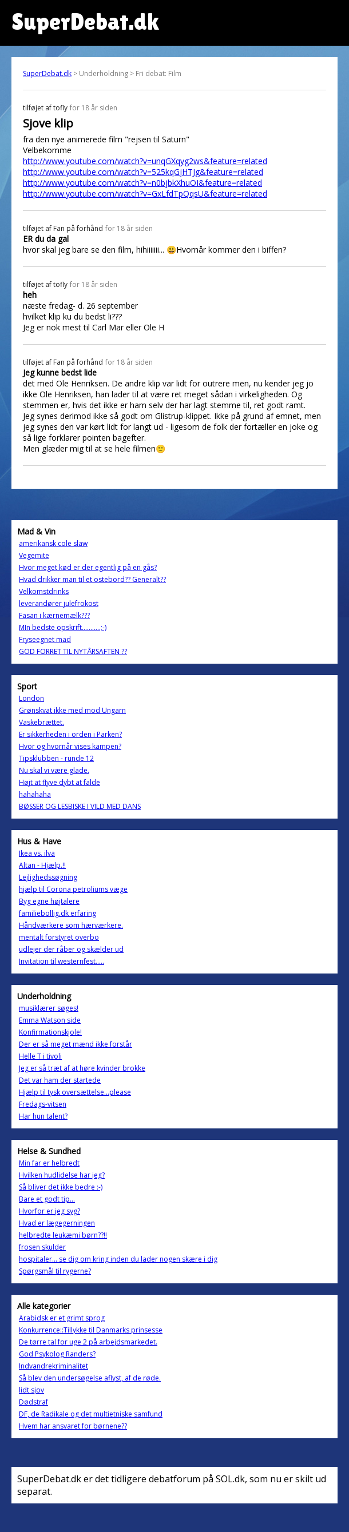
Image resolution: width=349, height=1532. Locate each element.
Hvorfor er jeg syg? (49, 1211)
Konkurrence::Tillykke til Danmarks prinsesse (90, 1330)
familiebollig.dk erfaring (57, 913)
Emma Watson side (50, 1020)
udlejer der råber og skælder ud (71, 949)
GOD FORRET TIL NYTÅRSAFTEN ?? (73, 651)
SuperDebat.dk (47, 73)
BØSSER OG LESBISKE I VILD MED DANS (80, 806)
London (31, 698)
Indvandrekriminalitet (53, 1366)
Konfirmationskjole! (50, 1032)
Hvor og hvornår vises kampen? (70, 746)
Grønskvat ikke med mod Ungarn (72, 710)
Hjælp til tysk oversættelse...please (75, 1092)
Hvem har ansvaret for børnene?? (73, 1426)
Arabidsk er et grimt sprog (62, 1318)
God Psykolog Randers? (57, 1354)
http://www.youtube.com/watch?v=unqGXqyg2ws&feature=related (145, 160)
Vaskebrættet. (41, 722)
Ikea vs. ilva (37, 853)
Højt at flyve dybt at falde (59, 782)
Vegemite (34, 555)
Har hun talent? (43, 1116)
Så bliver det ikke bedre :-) (60, 1187)
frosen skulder (42, 1247)
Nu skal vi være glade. (54, 770)
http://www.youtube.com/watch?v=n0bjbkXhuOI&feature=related (142, 182)
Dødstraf (33, 1402)
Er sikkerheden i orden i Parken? (70, 734)
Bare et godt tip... (47, 1199)
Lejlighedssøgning (48, 877)
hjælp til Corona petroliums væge (73, 889)
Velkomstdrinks (44, 591)
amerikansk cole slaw (53, 543)
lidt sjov (31, 1390)
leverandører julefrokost (58, 603)
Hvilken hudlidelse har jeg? (62, 1175)
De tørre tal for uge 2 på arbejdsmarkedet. (88, 1342)
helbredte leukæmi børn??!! (63, 1235)
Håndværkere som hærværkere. (71, 925)
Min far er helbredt (49, 1163)
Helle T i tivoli (40, 1056)
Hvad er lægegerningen (57, 1223)
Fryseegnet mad (45, 639)
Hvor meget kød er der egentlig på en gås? (88, 567)
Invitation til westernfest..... (61, 961)
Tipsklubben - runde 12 (56, 758)
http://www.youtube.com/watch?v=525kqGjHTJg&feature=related (143, 171)
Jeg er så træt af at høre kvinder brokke (82, 1068)
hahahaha (35, 794)
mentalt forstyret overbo (59, 937)
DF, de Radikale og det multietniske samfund (90, 1414)
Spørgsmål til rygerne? (55, 1271)
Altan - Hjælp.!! (42, 865)
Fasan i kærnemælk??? (54, 615)
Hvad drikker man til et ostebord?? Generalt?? (92, 579)
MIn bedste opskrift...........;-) (62, 627)
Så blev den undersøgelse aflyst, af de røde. (90, 1378)
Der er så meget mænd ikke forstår (75, 1044)
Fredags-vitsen (42, 1104)
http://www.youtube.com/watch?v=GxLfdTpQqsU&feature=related (145, 193)
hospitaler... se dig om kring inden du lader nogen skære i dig (118, 1259)
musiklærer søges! (48, 1008)
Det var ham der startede (60, 1080)
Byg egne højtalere (49, 901)
